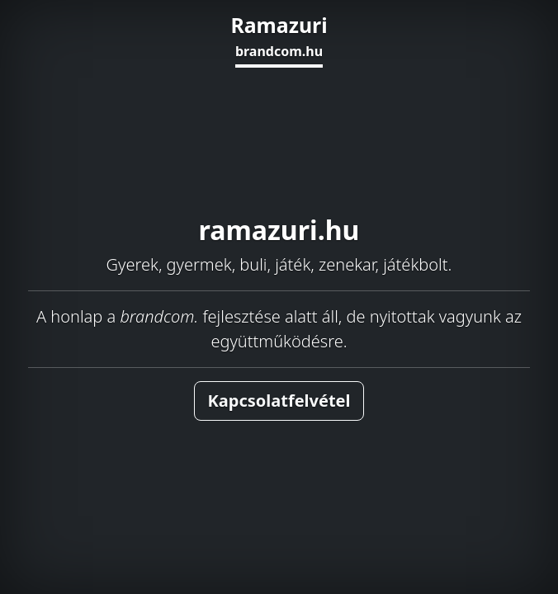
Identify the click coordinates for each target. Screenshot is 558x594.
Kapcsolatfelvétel (279, 400)
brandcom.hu (279, 51)
